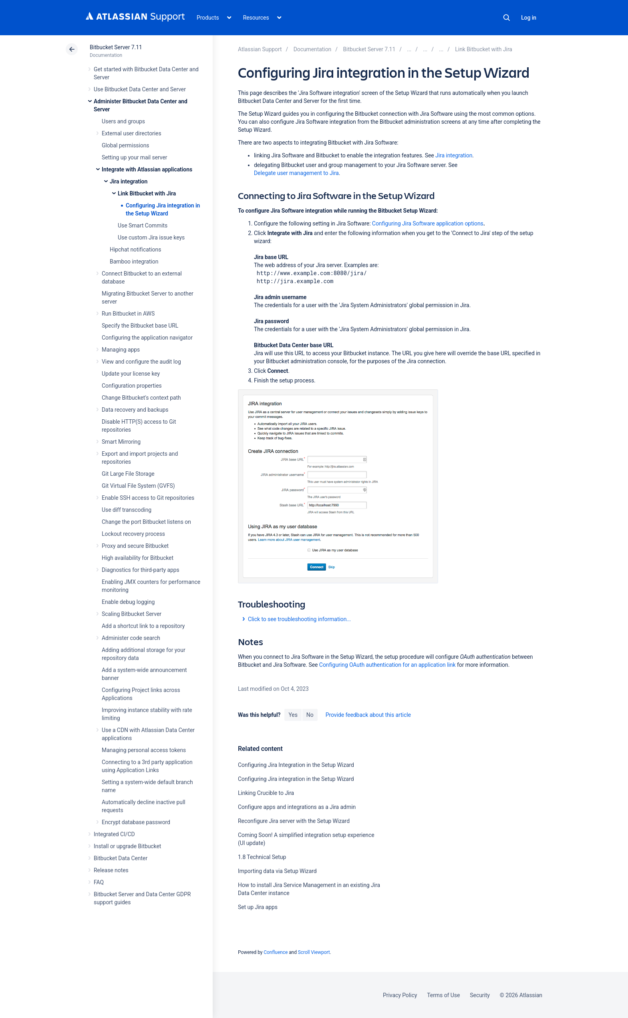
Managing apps (121, 349)
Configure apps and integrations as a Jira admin (297, 807)
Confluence (276, 952)
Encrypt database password (136, 822)
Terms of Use (443, 995)
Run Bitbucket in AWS (128, 313)
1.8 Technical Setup (262, 857)
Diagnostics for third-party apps (140, 570)
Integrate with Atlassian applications (147, 169)
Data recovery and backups (135, 409)
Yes (292, 715)
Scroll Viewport (314, 952)
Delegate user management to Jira (296, 173)
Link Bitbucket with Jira (147, 193)
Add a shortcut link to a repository (143, 626)
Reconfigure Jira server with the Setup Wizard (294, 821)
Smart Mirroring (121, 442)
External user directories (131, 133)
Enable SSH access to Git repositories (148, 498)
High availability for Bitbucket (137, 558)
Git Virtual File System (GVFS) (138, 486)
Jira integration (128, 181)
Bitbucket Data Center (120, 858)
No (310, 715)
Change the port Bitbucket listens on (146, 522)
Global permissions (125, 145)
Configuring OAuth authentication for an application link (387, 665)
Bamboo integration (134, 261)
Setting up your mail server (134, 157)
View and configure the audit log (141, 361)
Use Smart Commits (142, 225)
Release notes (111, 870)
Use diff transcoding (126, 510)
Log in (528, 17)
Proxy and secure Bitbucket (135, 546)
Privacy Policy (400, 995)
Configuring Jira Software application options (427, 223)
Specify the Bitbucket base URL (140, 325)
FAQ (99, 882)
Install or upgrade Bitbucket (127, 846)
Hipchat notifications (135, 249)
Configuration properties (132, 385)
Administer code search (131, 638)
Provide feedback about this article (368, 715)
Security (480, 995)
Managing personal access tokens (144, 750)
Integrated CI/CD (114, 834)
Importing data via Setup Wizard (277, 871)
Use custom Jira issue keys (151, 237)
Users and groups (123, 121)
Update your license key (131, 373)
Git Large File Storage (128, 474)
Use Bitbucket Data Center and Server (140, 89)
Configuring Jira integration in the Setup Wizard (296, 779)
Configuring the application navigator (147, 337)
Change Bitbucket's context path (141, 397)
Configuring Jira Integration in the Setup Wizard (296, 765)
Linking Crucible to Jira (266, 793)
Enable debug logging (128, 602)
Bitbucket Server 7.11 (116, 47)
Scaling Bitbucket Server (131, 614)
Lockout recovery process (133, 534)
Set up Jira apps (258, 907)
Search (506, 17)
